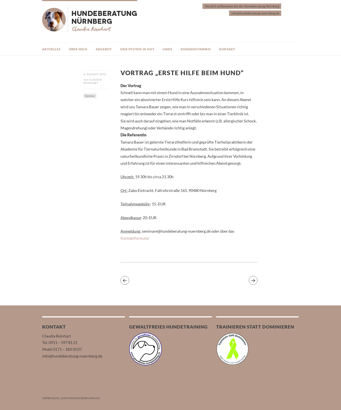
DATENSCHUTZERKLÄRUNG (81, 398)
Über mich (78, 49)
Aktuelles (51, 49)
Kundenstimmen (196, 49)
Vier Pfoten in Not (137, 49)
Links (167, 49)
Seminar (90, 96)
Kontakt (227, 49)
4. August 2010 (95, 74)
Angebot (104, 49)
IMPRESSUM (50, 398)
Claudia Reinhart (93, 81)
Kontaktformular (134, 238)
